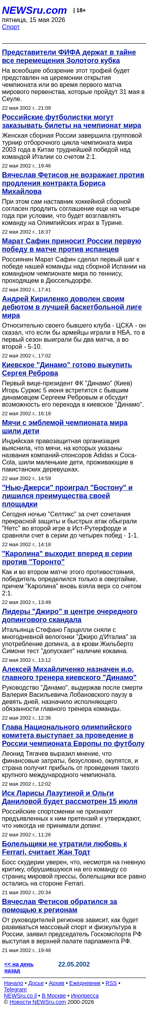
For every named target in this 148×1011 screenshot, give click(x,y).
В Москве (54, 996)
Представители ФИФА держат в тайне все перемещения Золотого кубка (69, 56)
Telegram (15, 989)
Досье (36, 983)
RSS (111, 983)
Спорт (11, 27)
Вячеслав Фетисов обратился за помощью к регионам (59, 906)
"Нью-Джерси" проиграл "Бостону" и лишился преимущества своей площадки (67, 496)
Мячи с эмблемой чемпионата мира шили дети (64, 427)
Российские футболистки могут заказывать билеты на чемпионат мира (71, 121)
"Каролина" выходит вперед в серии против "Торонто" (67, 558)
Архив (56, 983)
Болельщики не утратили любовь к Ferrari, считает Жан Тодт (64, 848)
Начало (13, 983)
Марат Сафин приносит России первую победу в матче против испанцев (71, 245)
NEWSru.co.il (20, 996)
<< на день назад (19, 967)
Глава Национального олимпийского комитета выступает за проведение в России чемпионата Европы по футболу (73, 735)
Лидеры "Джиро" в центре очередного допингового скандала (70, 616)
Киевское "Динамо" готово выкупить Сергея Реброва (67, 369)
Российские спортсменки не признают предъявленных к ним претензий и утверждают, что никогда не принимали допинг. (71, 818)
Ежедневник (85, 983)
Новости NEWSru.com (37, 1002)
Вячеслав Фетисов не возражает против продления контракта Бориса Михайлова (73, 183)
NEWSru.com (34, 10)
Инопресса (85, 996)
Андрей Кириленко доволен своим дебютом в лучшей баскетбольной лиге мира (72, 307)
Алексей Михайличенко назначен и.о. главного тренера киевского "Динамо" (69, 673)
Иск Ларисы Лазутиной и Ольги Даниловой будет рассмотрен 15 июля (70, 797)
